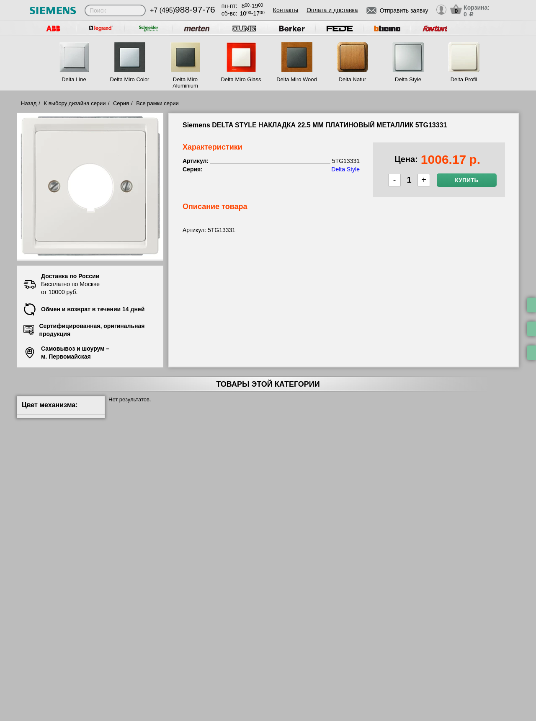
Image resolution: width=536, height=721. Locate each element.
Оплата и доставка (332, 10)
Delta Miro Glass (241, 79)
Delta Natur (352, 79)
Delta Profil (464, 79)
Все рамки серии (157, 103)
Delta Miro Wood (296, 79)
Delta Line (74, 79)
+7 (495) (182, 10)
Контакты (285, 10)
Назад (28, 103)
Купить (466, 180)
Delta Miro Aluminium (185, 82)
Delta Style (408, 79)
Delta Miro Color (129, 79)
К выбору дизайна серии (75, 103)
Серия (121, 103)
